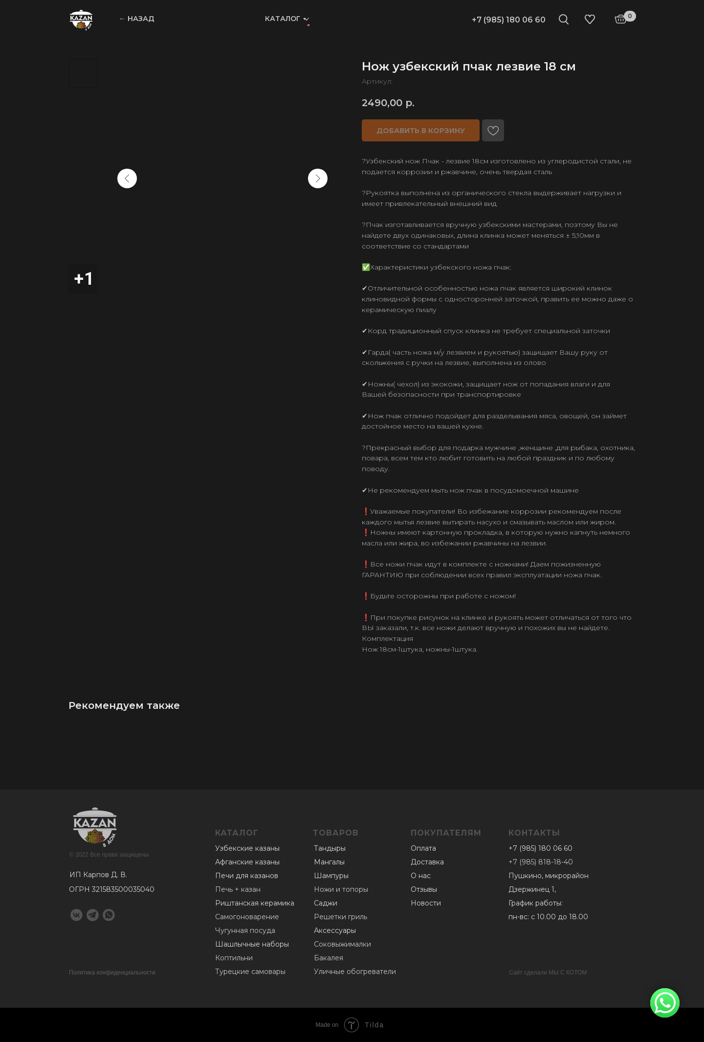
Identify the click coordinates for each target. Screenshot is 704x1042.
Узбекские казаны (247, 848)
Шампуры (331, 875)
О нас (421, 875)
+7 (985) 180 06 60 (509, 19)
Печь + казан (238, 889)
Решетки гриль (340, 916)
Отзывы (424, 889)
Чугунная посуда (245, 930)
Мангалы (329, 862)
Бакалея (328, 957)
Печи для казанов (246, 875)
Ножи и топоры (341, 889)
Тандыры (330, 848)
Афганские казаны (247, 862)
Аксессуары (335, 930)
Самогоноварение (247, 916)
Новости (426, 903)
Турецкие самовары (250, 971)
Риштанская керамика (254, 903)
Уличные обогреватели (355, 971)
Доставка (427, 862)
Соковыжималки (342, 944)
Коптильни (234, 957)
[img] (81, 19)
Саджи (325, 903)
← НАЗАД (136, 18)
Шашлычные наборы (252, 944)
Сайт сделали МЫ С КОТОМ (548, 972)
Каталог (282, 18)
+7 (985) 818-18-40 (540, 862)
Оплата (423, 848)
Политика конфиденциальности (112, 972)
